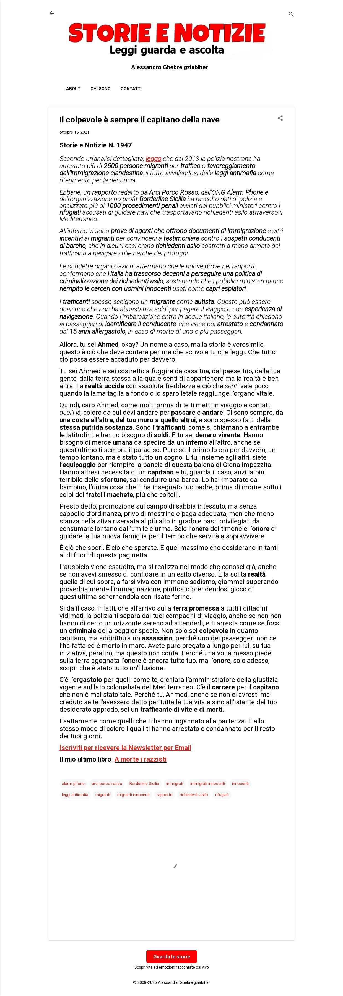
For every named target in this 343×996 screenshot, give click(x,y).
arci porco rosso (107, 783)
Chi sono (100, 88)
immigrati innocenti (207, 783)
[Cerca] (291, 15)
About (73, 88)
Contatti (131, 88)
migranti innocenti (133, 794)
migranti (102, 794)
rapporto (165, 794)
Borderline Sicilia (144, 783)
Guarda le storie (171, 957)
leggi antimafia (75, 794)
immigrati (174, 783)
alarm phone (73, 783)
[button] (280, 118)
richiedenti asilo (194, 794)
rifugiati (222, 794)
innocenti (240, 783)
